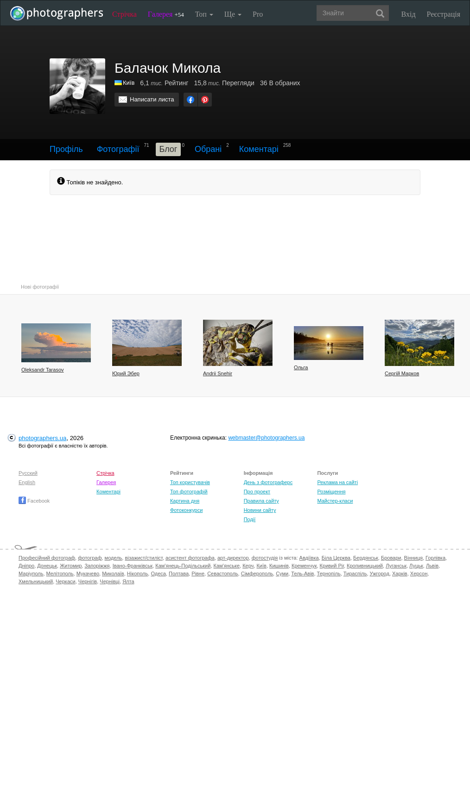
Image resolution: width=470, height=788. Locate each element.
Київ (128, 82)
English (27, 482)
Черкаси (65, 581)
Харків (399, 573)
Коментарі (259, 149)
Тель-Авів (302, 573)
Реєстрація (443, 14)
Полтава (179, 573)
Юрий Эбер (126, 373)
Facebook (34, 501)
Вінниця (413, 558)
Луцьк (416, 565)
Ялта (128, 581)
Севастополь (222, 573)
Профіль (66, 149)
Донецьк (47, 565)
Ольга (301, 367)
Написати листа (152, 99)
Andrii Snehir (217, 373)
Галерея (166, 14)
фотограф (90, 558)
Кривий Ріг (332, 565)
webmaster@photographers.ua (266, 438)
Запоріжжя (96, 565)
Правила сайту (261, 501)
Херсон (418, 573)
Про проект (257, 491)
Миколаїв (113, 573)
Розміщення (331, 491)
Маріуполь (31, 573)
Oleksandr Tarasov (42, 369)
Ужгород (379, 573)
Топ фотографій (189, 491)
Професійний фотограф (47, 558)
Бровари (391, 558)
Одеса (158, 573)
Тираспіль (355, 573)
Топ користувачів (190, 482)
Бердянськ (365, 558)
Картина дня (184, 501)
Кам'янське (227, 565)
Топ (204, 14)
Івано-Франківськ (132, 565)
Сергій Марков (402, 373)
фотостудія (265, 558)
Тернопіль (329, 573)
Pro (258, 14)
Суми (282, 573)
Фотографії (118, 149)
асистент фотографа (190, 558)
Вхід (408, 14)
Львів (432, 565)
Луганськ (396, 565)
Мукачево (87, 573)
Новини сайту (260, 510)
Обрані (208, 149)
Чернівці (110, 581)
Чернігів (87, 581)
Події (250, 519)
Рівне (197, 573)
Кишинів (279, 565)
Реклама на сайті (337, 482)
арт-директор (233, 558)
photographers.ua (42, 438)
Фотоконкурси (186, 510)
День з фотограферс (268, 482)
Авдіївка (309, 558)
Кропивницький (365, 565)
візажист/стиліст (143, 558)
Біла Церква (336, 558)
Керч (248, 565)
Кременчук (304, 565)
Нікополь (137, 573)
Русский (28, 473)
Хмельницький (36, 581)
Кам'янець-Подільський (182, 565)
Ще (232, 14)
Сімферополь (257, 573)
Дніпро (26, 565)
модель (113, 558)
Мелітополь (60, 573)
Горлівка (435, 558)
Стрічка (124, 14)
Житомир (71, 565)
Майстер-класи (335, 501)
